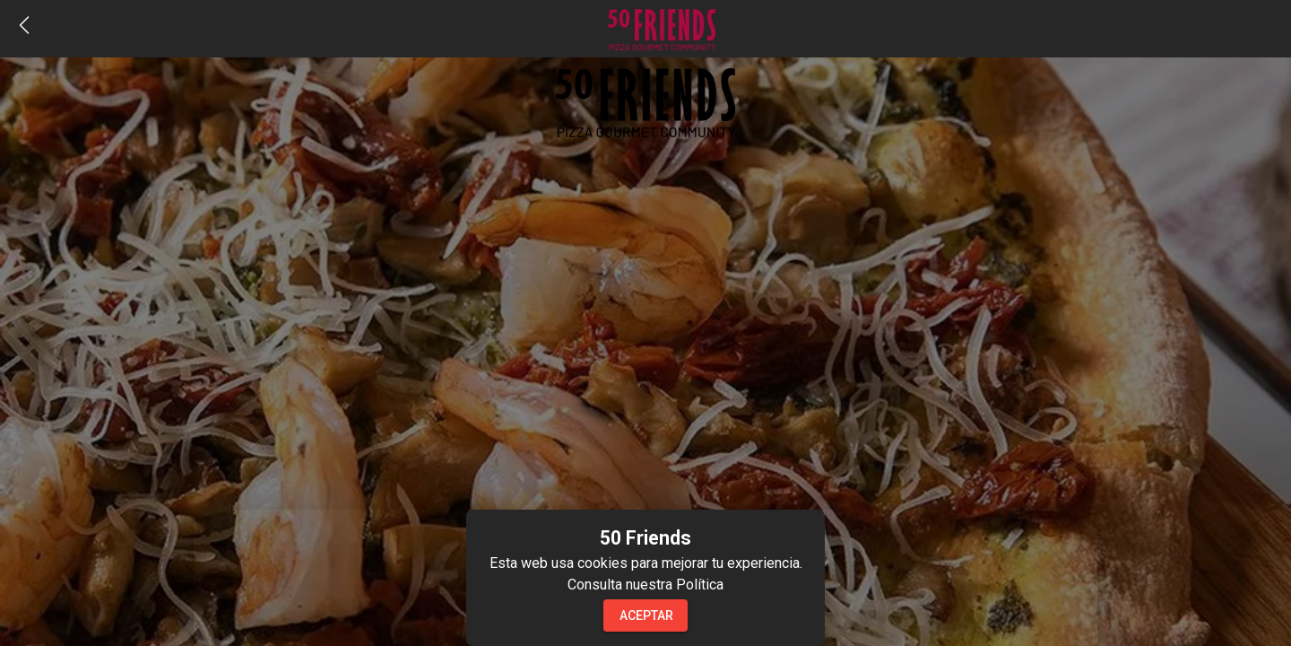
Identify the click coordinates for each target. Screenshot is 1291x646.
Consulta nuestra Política (645, 584)
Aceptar (646, 615)
